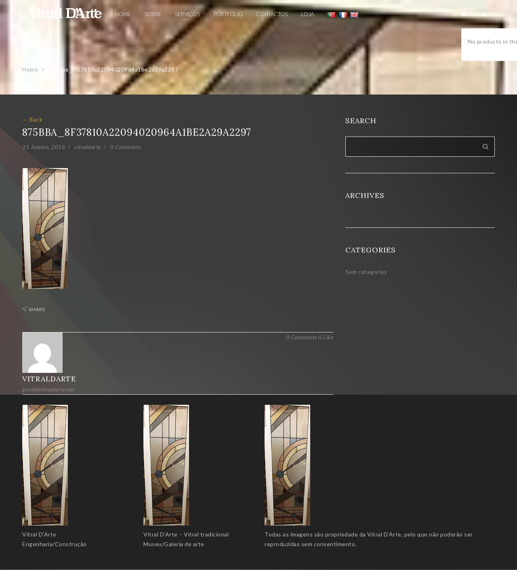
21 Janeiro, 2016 (43, 146)
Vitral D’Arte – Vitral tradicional (186, 534)
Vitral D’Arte (39, 534)
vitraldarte (87, 146)
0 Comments (125, 146)
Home (30, 69)
